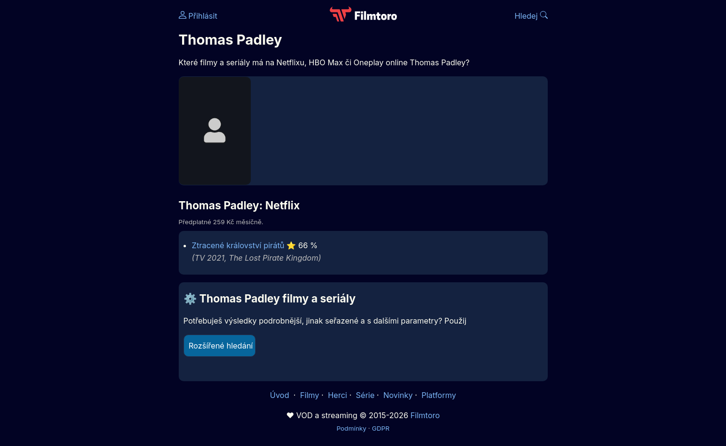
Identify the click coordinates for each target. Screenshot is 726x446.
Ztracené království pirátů (238, 245)
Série (365, 395)
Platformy (438, 395)
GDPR (381, 428)
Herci (337, 395)
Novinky (398, 395)
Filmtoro (425, 415)
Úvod (280, 395)
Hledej (531, 16)
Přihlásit (198, 16)
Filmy (309, 395)
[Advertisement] (109, 148)
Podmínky (351, 428)
